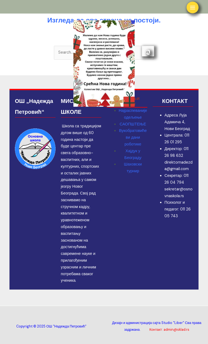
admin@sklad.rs (176, 329)
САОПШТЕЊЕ (133, 124)
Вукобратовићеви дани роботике (133, 137)
